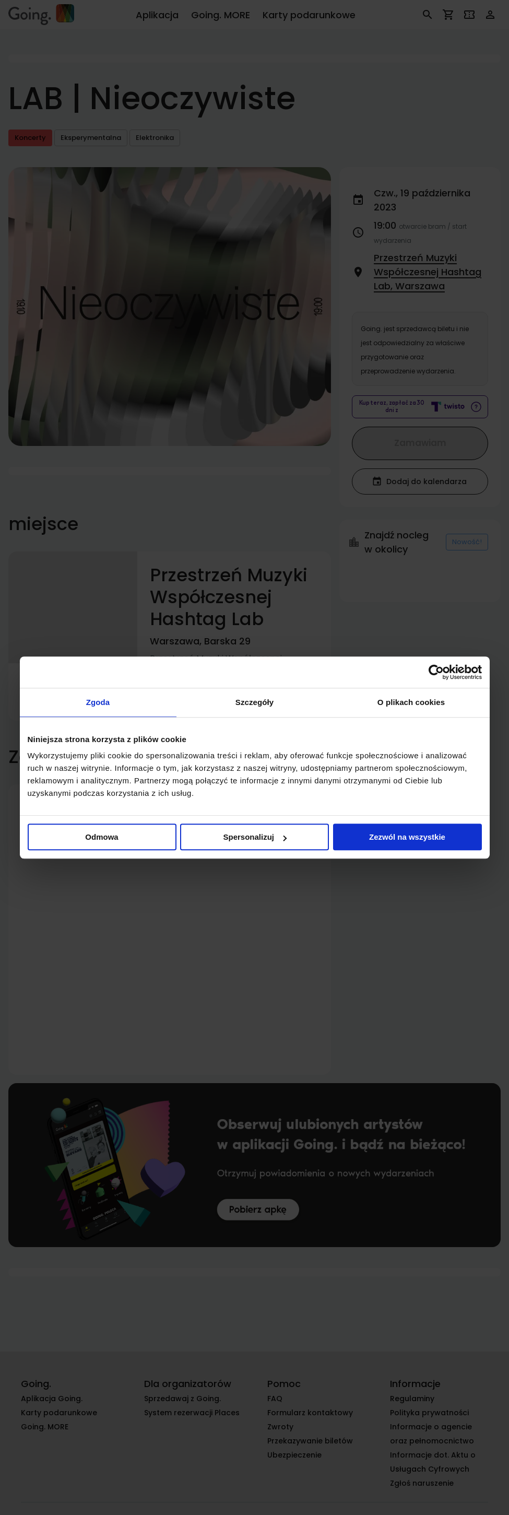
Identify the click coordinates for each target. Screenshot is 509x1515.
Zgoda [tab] (98, 702)
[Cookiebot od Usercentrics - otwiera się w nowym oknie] (436, 672)
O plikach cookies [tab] (411, 702)
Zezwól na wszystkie (407, 836)
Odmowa (101, 836)
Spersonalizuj (255, 836)
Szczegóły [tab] (254, 702)
